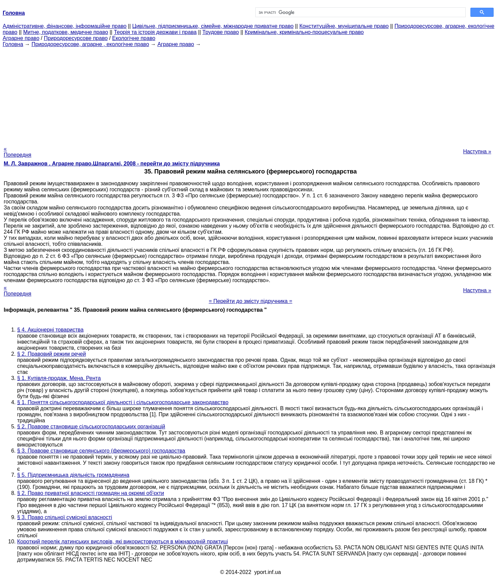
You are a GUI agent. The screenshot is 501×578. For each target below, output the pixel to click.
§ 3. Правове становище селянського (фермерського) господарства (101, 451)
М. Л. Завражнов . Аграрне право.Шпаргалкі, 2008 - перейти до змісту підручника (112, 163)
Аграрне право (21, 38)
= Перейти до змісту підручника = (250, 301)
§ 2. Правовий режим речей (51, 354)
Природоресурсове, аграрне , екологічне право (90, 44)
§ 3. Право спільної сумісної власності (64, 517)
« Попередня (17, 152)
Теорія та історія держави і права (155, 32)
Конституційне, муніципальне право (344, 26)
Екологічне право (133, 38)
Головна (13, 44)
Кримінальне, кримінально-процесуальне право (304, 32)
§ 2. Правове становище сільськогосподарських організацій (91, 426)
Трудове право (220, 32)
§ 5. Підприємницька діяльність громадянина (73, 475)
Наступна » (477, 151)
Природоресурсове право (76, 38)
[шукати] (360, 12)
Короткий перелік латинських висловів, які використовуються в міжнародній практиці (122, 541)
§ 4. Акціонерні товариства (50, 330)
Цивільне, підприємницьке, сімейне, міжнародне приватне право (213, 26)
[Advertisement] (250, 94)
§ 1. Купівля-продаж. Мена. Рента (59, 378)
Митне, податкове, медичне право (65, 32)
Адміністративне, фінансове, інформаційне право (64, 26)
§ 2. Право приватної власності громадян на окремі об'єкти (90, 493)
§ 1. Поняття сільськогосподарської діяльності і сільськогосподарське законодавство (122, 402)
